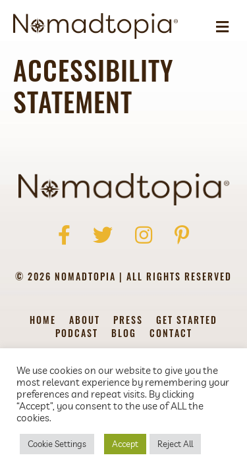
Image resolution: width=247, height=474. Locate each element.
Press (128, 321)
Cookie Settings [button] (57, 443)
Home (43, 321)
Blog (123, 334)
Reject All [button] (175, 443)
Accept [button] (125, 443)
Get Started (186, 321)
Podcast (76, 334)
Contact (171, 334)
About (84, 321)
